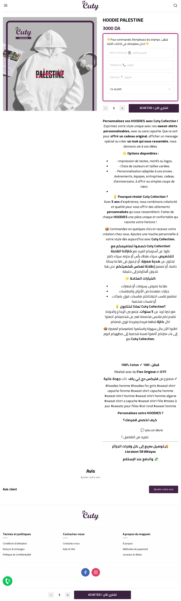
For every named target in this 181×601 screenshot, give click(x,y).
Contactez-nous (128, 430)
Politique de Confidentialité (17, 555)
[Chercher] (175, 5)
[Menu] (5, 5)
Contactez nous (71, 543)
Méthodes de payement (135, 549)
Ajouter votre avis (163, 489)
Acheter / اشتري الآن (152, 108)
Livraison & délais (132, 555)
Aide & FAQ (69, 549)
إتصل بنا (154, 437)
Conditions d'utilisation (15, 543)
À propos (128, 543)
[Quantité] (114, 108)
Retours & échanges (13, 549)
